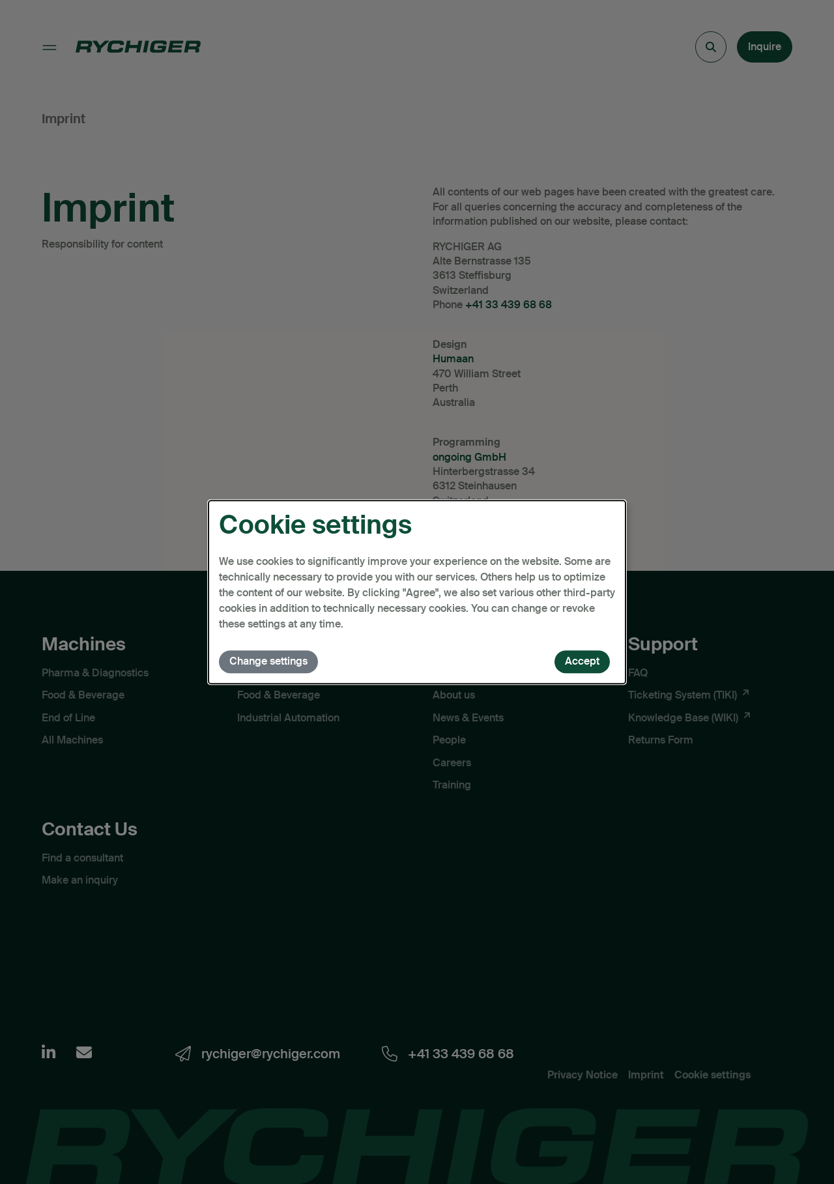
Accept (582, 661)
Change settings (268, 661)
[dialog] (417, 592)
